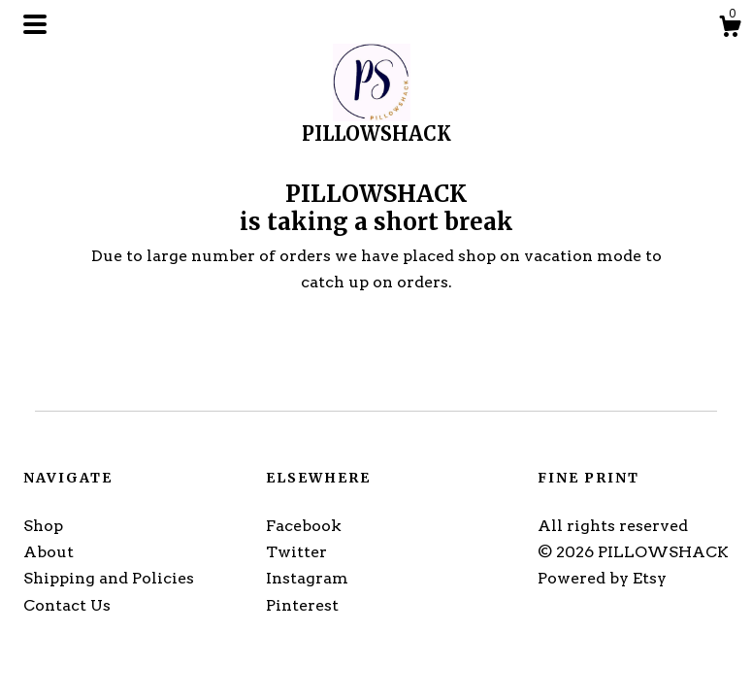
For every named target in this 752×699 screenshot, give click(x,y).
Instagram (307, 578)
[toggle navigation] (35, 24)
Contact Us (67, 605)
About (48, 552)
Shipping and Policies (108, 578)
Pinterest (302, 605)
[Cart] (729, 29)
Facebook (304, 525)
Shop (43, 525)
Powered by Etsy (602, 578)
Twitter (296, 552)
